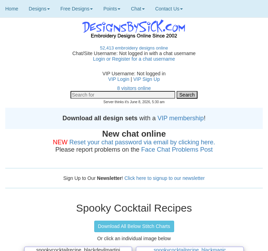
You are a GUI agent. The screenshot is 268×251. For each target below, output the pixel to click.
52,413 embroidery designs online (134, 48)
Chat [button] (138, 9)
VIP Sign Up (146, 79)
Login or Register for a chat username (134, 59)
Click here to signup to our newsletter (164, 178)
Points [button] (111, 9)
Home (11, 9)
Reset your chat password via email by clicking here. (142, 142)
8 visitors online (134, 88)
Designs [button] (39, 9)
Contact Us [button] (169, 9)
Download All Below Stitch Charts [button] (134, 226)
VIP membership (180, 118)
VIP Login (118, 79)
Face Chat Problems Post (177, 149)
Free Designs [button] (76, 9)
